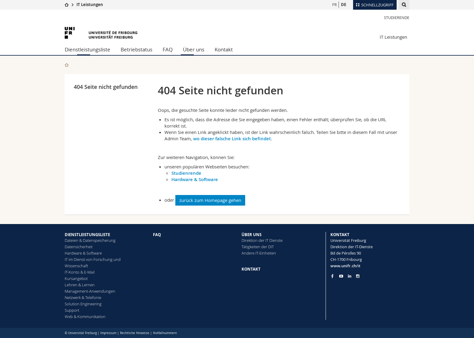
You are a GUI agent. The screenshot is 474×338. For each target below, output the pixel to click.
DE (343, 4)
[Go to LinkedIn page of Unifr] (349, 276)
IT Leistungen (89, 4)
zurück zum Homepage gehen (210, 200)
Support (72, 310)
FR (334, 4)
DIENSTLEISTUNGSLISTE (87, 234)
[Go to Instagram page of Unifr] (357, 276)
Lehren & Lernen (80, 285)
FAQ (168, 49)
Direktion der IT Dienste (262, 240)
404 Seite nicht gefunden (106, 86)
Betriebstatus (136, 49)
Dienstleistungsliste (87, 49)
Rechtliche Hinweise (134, 333)
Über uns (193, 49)
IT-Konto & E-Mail (80, 272)
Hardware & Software (194, 179)
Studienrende (186, 173)
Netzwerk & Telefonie (83, 297)
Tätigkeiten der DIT (258, 246)
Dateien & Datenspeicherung (90, 240)
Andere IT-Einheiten (259, 253)
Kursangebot (76, 278)
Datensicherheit (79, 246)
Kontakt (224, 49)
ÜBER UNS (251, 234)
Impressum (108, 333)
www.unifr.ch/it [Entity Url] (345, 265)
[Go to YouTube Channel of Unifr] (341, 276)
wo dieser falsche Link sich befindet (232, 138)
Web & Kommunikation (85, 316)
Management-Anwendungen (90, 291)
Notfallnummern (165, 333)
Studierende (396, 17)
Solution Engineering (83, 304)
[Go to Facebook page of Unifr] (332, 276)
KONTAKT (251, 269)
